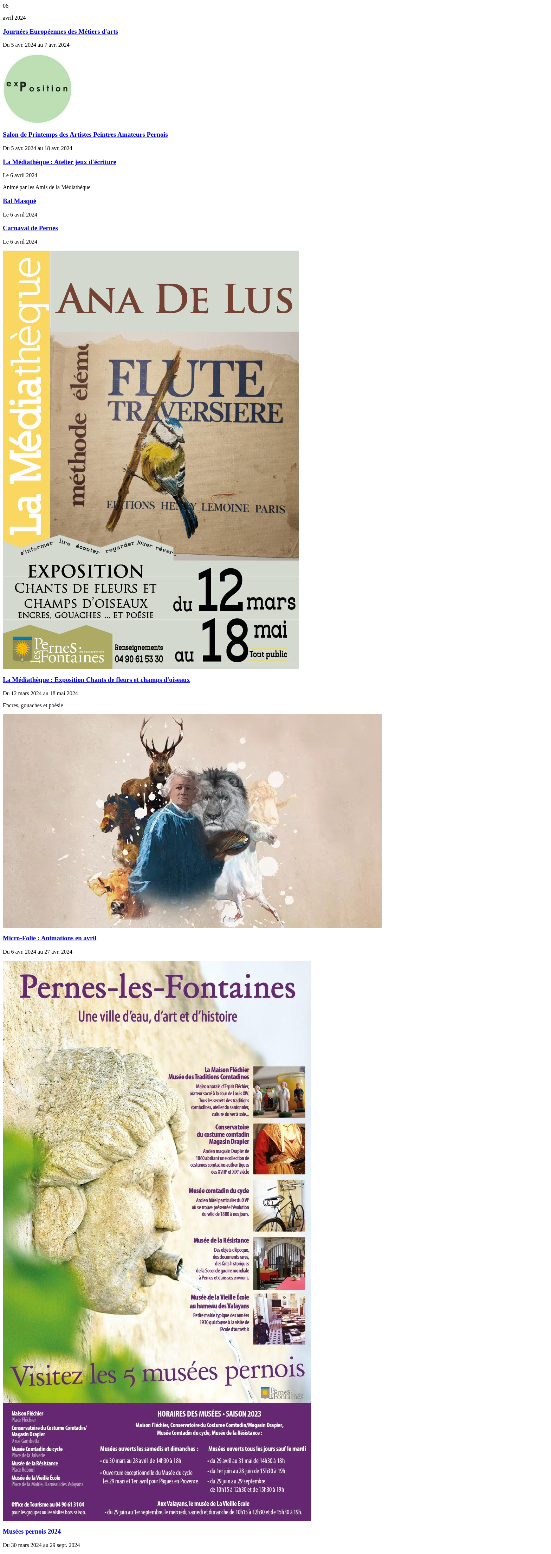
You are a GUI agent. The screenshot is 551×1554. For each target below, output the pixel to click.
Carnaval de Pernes (30, 228)
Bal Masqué (19, 201)
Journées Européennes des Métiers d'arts (60, 31)
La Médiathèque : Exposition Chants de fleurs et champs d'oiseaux (96, 679)
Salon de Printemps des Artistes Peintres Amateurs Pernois (85, 134)
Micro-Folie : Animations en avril (50, 938)
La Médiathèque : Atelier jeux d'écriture (59, 162)
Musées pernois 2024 (32, 1531)
